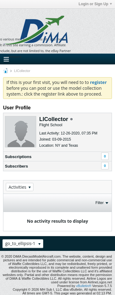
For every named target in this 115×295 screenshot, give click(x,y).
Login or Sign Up (95, 4)
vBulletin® (83, 286)
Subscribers (16, 166)
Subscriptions (18, 156)
